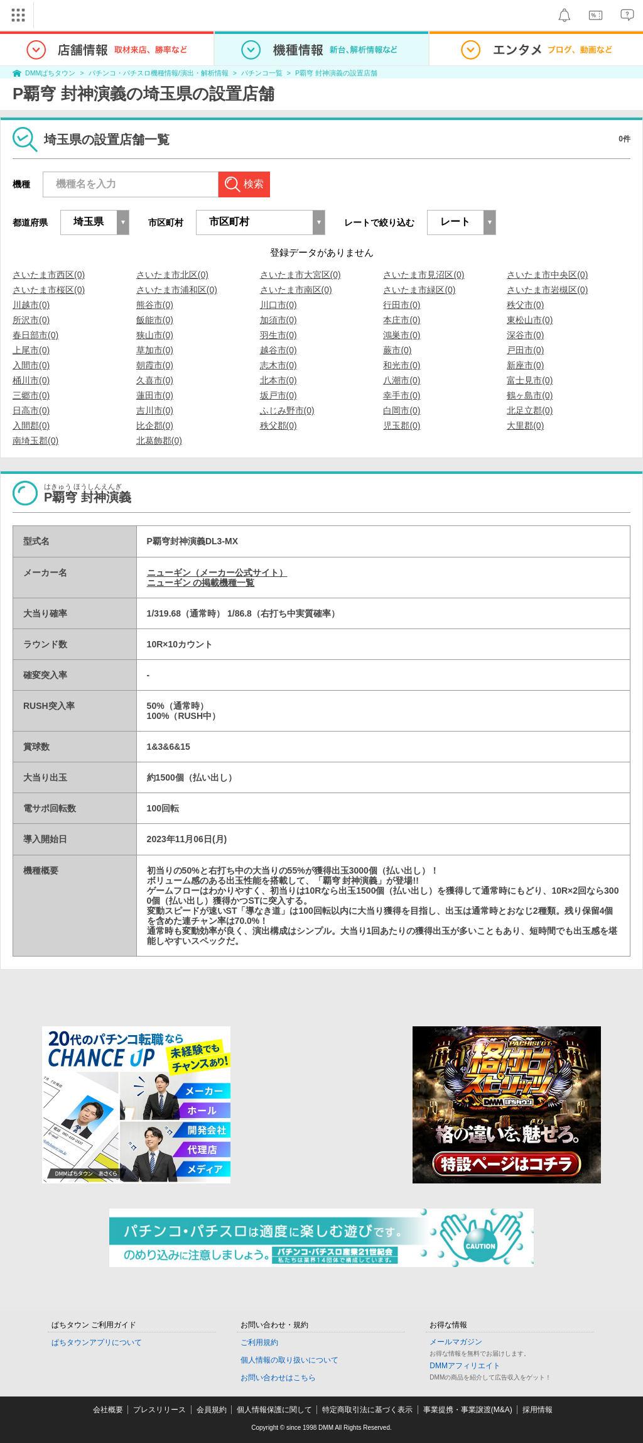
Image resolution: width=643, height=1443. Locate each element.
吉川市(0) (154, 410)
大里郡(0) (525, 425)
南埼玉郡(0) (35, 440)
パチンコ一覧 (262, 73)
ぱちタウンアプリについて (96, 1342)
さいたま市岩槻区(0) (547, 289)
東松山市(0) (530, 319)
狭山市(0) (154, 335)
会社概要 (108, 1409)
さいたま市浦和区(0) (176, 289)
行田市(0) (401, 304)
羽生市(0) (278, 335)
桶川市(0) (31, 380)
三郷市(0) (31, 395)
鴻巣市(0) (401, 335)
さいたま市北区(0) (172, 274)
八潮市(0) (401, 380)
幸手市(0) (401, 395)
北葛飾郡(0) (159, 440)
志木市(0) (278, 365)
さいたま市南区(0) (296, 289)
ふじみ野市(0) (287, 410)
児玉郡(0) (401, 425)
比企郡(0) (154, 425)
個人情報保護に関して (274, 1409)
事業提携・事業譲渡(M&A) (467, 1409)
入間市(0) (31, 365)
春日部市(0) (35, 335)
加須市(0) (278, 319)
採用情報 (537, 1409)
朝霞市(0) (154, 365)
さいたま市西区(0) (49, 274)
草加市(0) (154, 350)
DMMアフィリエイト (465, 1365)
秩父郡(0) (278, 425)
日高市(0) (31, 410)
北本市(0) (278, 380)
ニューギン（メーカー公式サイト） (217, 573)
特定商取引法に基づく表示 (367, 1409)
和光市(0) (401, 365)
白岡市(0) (401, 410)
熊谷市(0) (154, 304)
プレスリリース (159, 1409)
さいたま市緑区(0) (419, 289)
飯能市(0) (154, 319)
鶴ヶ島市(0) (530, 395)
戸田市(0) (525, 350)
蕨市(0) (397, 350)
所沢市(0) (31, 319)
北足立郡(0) (530, 410)
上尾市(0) (31, 350)
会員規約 (212, 1409)
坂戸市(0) (278, 395)
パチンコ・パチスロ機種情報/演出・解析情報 (159, 73)
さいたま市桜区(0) (49, 289)
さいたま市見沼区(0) (423, 274)
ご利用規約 (259, 1342)
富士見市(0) (530, 380)
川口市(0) (278, 304)
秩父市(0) (525, 304)
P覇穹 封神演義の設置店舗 (336, 73)
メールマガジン (456, 1341)
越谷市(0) (278, 350)
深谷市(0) (525, 335)
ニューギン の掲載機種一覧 (201, 583)
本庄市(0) (401, 319)
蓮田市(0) (154, 395)
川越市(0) (31, 304)
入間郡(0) (31, 425)
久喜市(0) (154, 380)
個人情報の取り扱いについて (289, 1360)
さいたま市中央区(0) (547, 274)
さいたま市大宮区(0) (300, 274)
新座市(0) (525, 365)
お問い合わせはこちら (278, 1377)
